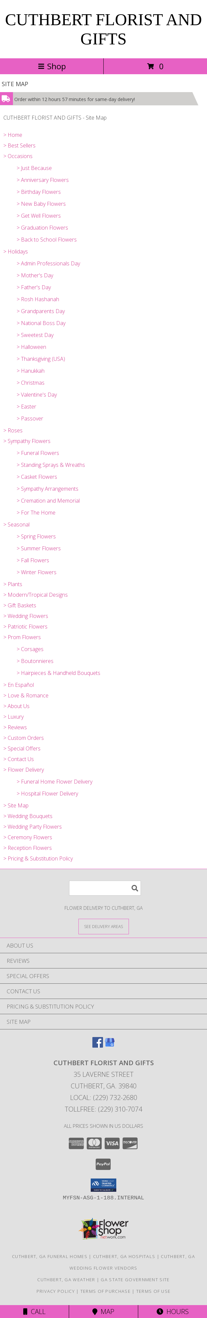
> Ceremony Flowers (27, 837)
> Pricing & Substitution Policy (38, 858)
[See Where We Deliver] (103, 926)
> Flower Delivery (23, 769)
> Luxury (13, 716)
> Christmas (31, 382)
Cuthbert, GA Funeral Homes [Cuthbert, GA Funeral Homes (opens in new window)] (49, 1256)
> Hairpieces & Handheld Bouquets (58, 673)
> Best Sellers (19, 145)
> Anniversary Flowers (43, 180)
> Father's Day (34, 287)
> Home (12, 134)
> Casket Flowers (37, 476)
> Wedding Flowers (25, 616)
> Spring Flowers (36, 536)
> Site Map (16, 805)
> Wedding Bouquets (27, 816)
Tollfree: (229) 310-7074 (103, 1109)
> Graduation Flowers (42, 227)
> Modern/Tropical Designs (35, 594)
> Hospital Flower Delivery (47, 793)
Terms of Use (153, 1291)
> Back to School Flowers (47, 239)
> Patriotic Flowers (25, 626)
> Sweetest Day (35, 335)
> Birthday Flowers (39, 191)
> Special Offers (22, 748)
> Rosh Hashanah (38, 299)
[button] (103, 1185)
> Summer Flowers (39, 548)
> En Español (18, 684)
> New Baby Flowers (41, 203)
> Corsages (30, 649)
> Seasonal (16, 524)
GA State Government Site (135, 1280)
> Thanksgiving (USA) (41, 358)
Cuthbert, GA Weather (66, 1280)
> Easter (26, 406)
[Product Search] (105, 888)
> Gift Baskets (19, 605)
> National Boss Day (41, 323)
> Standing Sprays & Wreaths (51, 464)
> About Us (16, 706)
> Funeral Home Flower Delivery (54, 781)
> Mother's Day (35, 275)
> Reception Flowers (27, 847)
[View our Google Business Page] (109, 1045)
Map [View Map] (103, 1311)
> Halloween (31, 347)
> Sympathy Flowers (27, 441)
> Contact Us (18, 759)
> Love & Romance (26, 695)
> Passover (30, 418)
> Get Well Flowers (39, 215)
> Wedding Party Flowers (32, 826)
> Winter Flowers (36, 572)
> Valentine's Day (37, 394)
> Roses (13, 430)
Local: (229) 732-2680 (103, 1097)
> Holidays (15, 251)
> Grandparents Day (41, 311)
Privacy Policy (56, 1291)
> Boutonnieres (35, 661)
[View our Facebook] (97, 1045)
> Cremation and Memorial (48, 500)
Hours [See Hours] (172, 1311)
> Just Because (34, 168)
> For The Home (36, 512)
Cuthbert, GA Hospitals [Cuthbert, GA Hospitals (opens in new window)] (124, 1256)
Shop (52, 66)
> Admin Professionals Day (48, 263)
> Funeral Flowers (38, 453)
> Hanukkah (31, 370)
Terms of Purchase (105, 1291)
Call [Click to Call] (34, 1311)
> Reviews (15, 727)
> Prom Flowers (22, 637)
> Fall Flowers (33, 560)
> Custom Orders (23, 737)
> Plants (12, 584)
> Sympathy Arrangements (47, 488)
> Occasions (18, 156)
